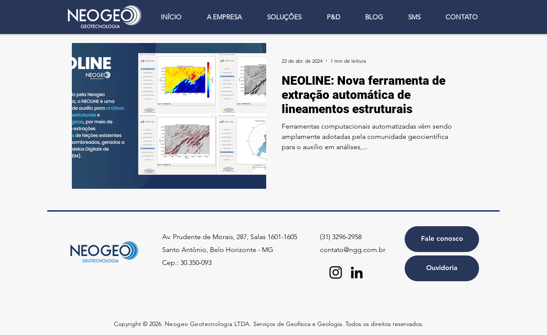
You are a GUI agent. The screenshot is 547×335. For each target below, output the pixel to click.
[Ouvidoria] (442, 268)
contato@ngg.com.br (352, 250)
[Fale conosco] (442, 239)
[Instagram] (335, 272)
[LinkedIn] (356, 272)
